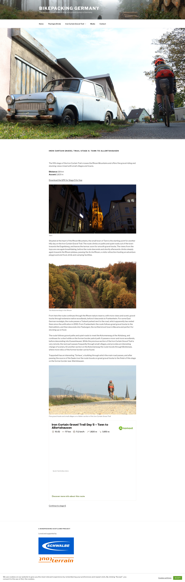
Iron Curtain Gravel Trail (75, 24)
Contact (103, 24)
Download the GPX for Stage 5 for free (65, 180)
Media (92, 24)
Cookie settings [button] (164, 578)
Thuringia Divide (54, 24)
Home (41, 24)
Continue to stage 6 (57, 506)
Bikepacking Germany (69, 8)
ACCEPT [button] (178, 578)
